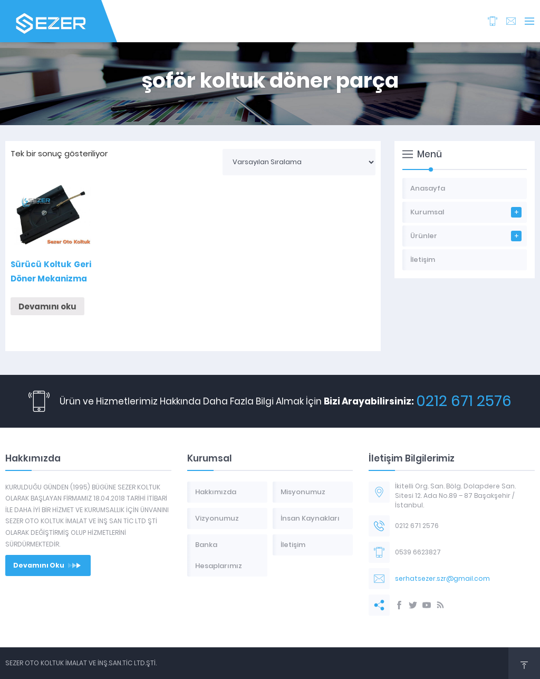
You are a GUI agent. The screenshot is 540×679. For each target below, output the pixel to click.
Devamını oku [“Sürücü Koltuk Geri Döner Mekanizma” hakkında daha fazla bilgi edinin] (47, 306)
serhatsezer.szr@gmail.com (442, 578)
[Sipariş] (299, 162)
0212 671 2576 (464, 401)
